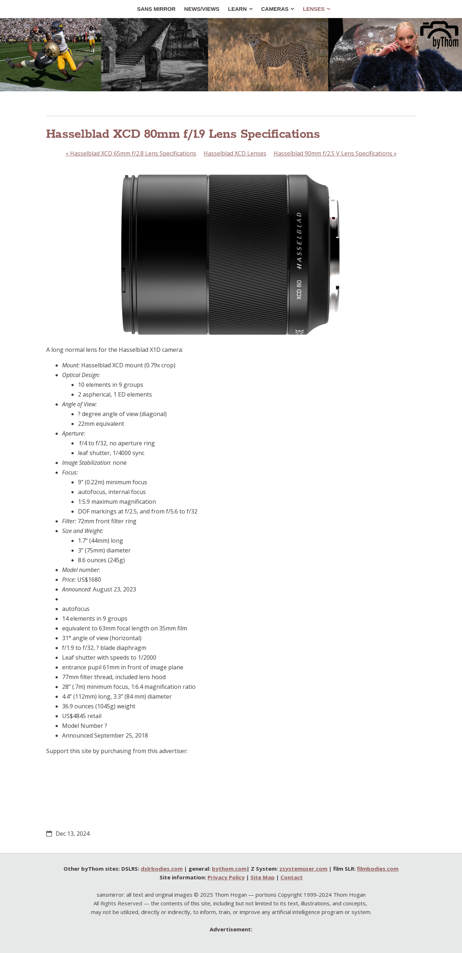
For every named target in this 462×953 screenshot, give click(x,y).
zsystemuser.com (303, 868)
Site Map (262, 877)
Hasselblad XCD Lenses (235, 153)
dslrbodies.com (162, 868)
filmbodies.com (377, 868)
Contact (291, 877)
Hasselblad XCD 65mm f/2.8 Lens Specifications (131, 153)
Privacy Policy (226, 877)
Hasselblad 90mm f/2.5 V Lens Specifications (335, 153)
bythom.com (229, 868)
